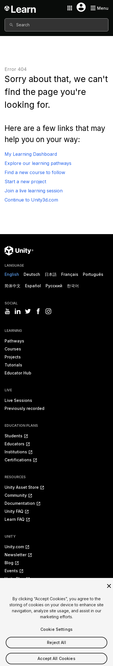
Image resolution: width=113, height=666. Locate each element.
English (12, 274)
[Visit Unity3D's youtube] (7, 311)
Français (69, 274)
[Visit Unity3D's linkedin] (17, 311)
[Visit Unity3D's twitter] (28, 311)
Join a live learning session (34, 191)
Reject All (56, 646)
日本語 (51, 274)
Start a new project (25, 181)
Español (33, 285)
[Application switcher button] (69, 8)
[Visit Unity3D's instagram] (48, 311)
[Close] (109, 590)
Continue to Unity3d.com (31, 200)
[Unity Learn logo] (20, 8)
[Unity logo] (19, 251)
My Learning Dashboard (31, 154)
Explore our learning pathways (38, 163)
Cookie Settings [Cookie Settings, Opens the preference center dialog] (56, 633)
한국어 (73, 285)
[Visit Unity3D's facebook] (38, 311)
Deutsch (32, 274)
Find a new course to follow (35, 172)
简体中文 (12, 285)
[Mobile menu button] (99, 8)
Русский (54, 285)
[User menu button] (81, 7)
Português (93, 274)
